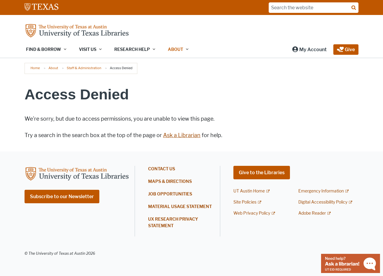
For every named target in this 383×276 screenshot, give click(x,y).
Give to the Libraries (262, 172)
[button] (309, 49)
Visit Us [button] (87, 49)
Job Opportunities (170, 194)
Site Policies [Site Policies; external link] (244, 202)
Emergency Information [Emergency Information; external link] (321, 191)
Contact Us (161, 169)
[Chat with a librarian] (350, 263)
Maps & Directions (170, 181)
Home (35, 68)
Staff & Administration (84, 68)
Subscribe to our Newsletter (62, 196)
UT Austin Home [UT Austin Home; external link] (249, 191)
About (53, 68)
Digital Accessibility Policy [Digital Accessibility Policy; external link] (322, 202)
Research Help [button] (132, 49)
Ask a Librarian (181, 135)
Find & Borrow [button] (43, 49)
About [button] (175, 49)
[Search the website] (313, 7)
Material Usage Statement (180, 206)
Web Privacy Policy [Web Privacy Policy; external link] (251, 213)
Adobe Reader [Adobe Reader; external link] (312, 213)
